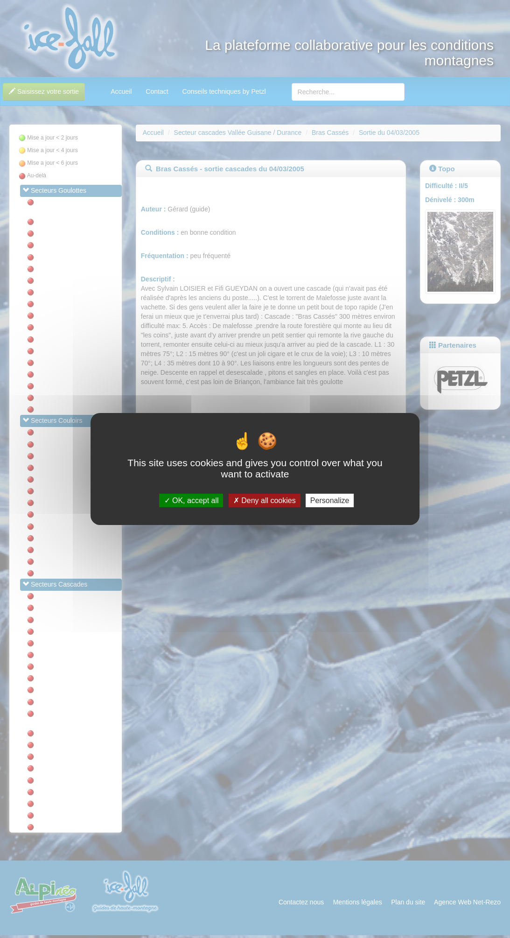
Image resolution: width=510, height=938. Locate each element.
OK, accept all (191, 500)
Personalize (329, 500)
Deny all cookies (264, 500)
